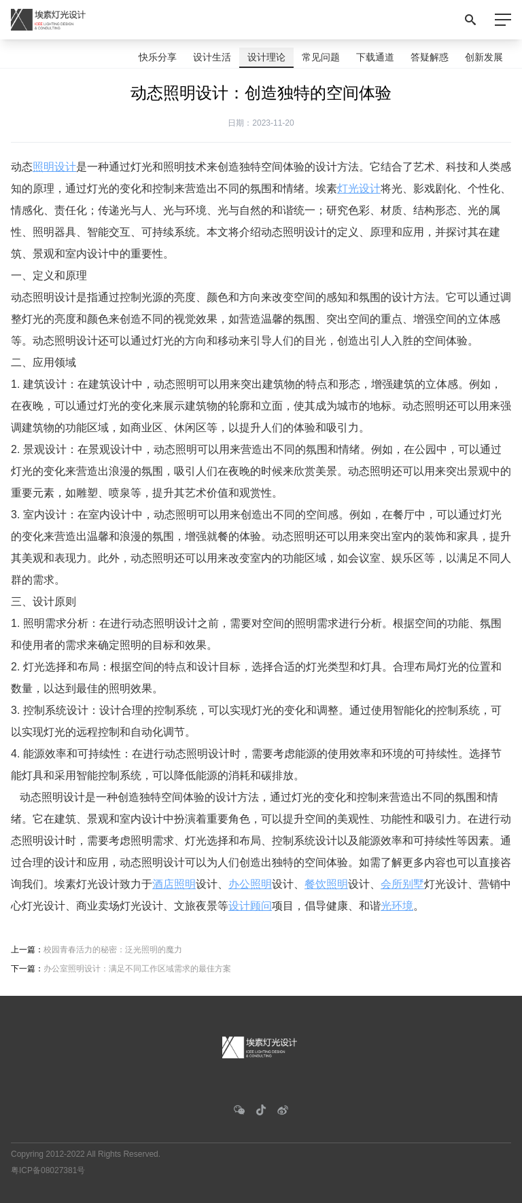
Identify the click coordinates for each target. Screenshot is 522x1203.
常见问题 (321, 57)
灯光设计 (359, 188)
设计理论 (266, 57)
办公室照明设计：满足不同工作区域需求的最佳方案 (137, 968)
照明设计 (54, 167)
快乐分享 (158, 57)
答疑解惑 (430, 57)
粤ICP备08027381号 (48, 1170)
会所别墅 (402, 884)
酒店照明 (174, 884)
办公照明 (250, 884)
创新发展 (484, 57)
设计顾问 (250, 906)
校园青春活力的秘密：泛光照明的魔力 (113, 949)
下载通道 (375, 57)
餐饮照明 (326, 884)
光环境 (397, 906)
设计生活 (212, 57)
